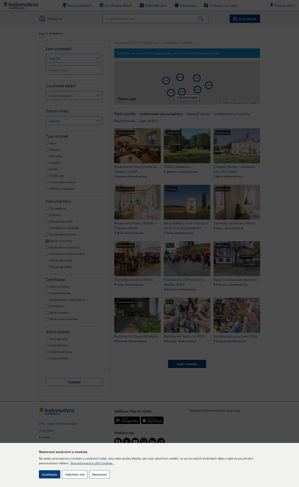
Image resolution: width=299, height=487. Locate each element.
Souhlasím (49, 474)
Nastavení (99, 474)
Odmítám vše (74, 474)
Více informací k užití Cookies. (91, 463)
